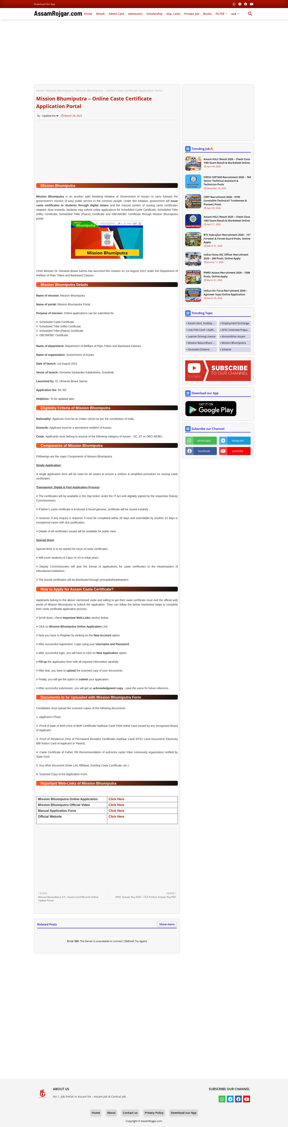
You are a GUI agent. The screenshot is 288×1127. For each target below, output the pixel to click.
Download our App (44, 4)
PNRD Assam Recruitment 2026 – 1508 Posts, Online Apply (227, 274)
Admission (135, 14)
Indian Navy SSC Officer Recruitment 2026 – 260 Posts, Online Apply (226, 256)
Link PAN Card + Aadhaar (202, 330)
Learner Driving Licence (201, 336)
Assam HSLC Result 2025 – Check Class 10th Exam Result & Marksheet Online (227, 218)
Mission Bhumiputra (60, 90)
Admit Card (116, 14)
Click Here (116, 799)
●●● (233, 14)
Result (100, 14)
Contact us (130, 1113)
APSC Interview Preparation (236, 330)
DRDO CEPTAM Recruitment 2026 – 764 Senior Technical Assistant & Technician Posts (227, 180)
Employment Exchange (235, 323)
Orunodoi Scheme (198, 349)
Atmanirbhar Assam (233, 336)
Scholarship (154, 14)
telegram (238, 440)
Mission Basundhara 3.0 (202, 343)
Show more (167, 924)
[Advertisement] (144, 51)
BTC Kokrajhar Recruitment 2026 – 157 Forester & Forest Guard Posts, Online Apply (227, 238)
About (111, 1113)
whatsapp (204, 440)
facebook (204, 451)
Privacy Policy (154, 1113)
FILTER (220, 14)
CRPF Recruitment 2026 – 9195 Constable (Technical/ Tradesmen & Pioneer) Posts (225, 200)
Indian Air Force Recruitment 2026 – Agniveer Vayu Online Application (225, 292)
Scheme (226, 349)
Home (88, 14)
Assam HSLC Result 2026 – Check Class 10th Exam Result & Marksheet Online (227, 160)
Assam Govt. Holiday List (202, 323)
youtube (237, 451)
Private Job (191, 14)
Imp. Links (173, 14)
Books (207, 14)
